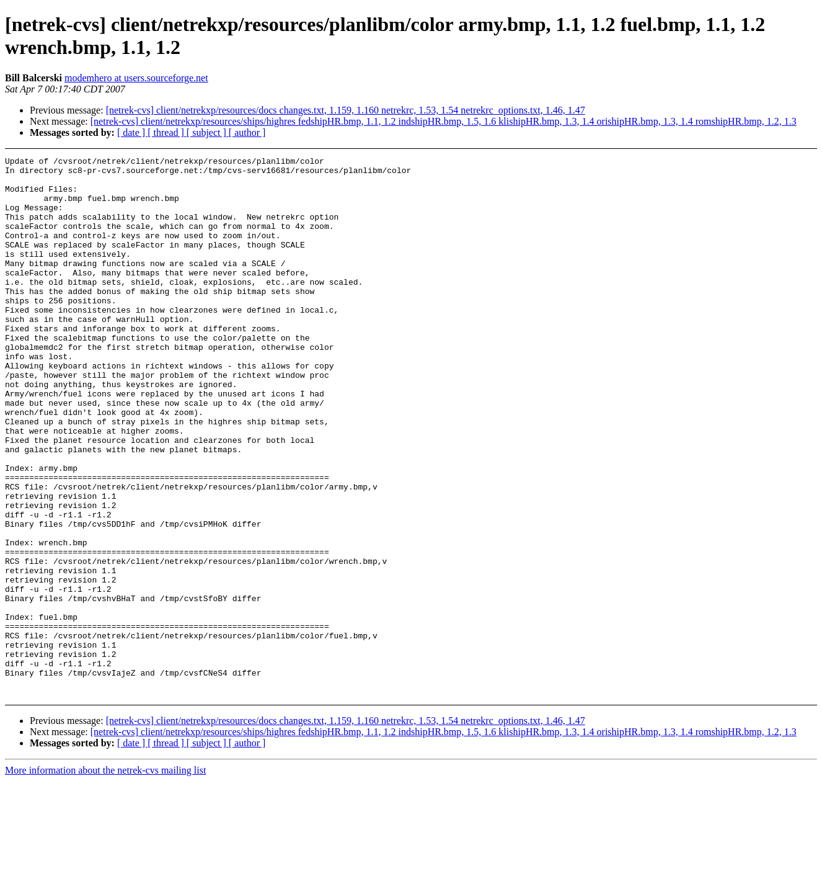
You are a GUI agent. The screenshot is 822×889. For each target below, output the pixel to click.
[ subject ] (208, 132)
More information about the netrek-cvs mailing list (105, 878)
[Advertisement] (734, 187)
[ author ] (247, 132)
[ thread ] (167, 132)
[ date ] (132, 132)
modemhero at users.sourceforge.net (136, 78)
